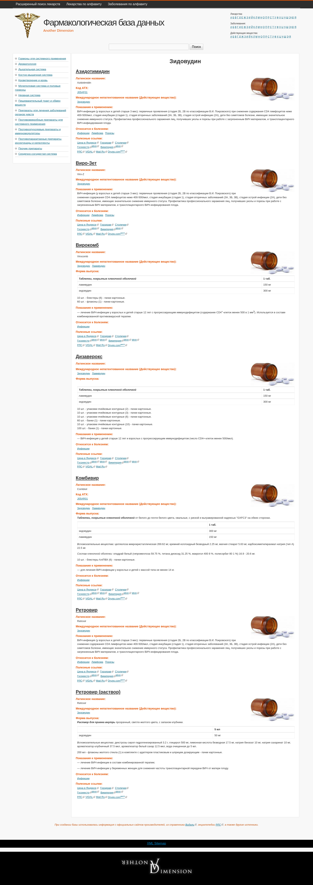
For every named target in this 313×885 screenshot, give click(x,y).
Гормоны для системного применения (42, 58)
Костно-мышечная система (35, 74)
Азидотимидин (93, 71)
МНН (95, 146)
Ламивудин (98, 265)
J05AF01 (82, 92)
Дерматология (27, 63)
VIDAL (90, 151)
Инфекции (83, 133)
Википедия (108, 147)
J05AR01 (82, 498)
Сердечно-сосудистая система (37, 153)
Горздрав (107, 142)
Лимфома (97, 133)
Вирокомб (87, 245)
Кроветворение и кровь (33, 80)
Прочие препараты (30, 148)
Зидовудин (83, 101)
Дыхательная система (32, 69)
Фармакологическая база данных (103, 22)
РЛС (81, 151)
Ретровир (87, 610)
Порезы (109, 133)
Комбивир (87, 478)
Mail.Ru (101, 151)
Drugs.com (117, 151)
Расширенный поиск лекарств (38, 4)
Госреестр (84, 147)
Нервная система (29, 95)
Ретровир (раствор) (98, 692)
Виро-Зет (86, 163)
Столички (122, 142)
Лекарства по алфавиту (84, 4)
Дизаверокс (89, 356)
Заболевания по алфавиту (127, 4)
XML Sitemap (156, 843)
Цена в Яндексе (88, 142)
